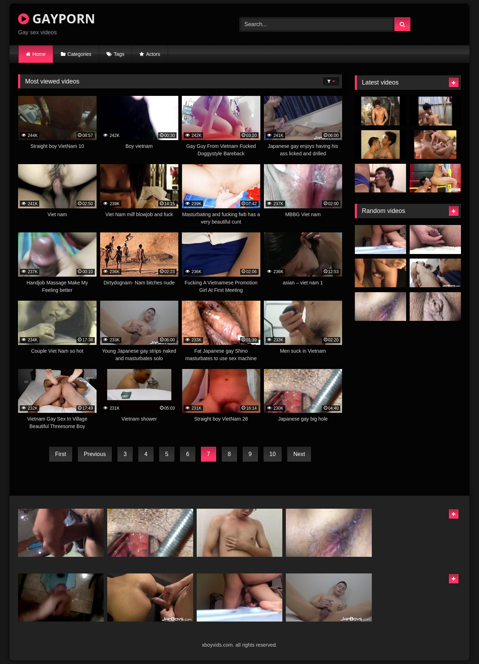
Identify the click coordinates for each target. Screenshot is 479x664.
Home (39, 54)
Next (299, 454)
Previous (95, 454)
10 (273, 454)
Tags (119, 54)
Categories (80, 54)
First (60, 454)
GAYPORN (56, 18)
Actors (153, 54)
